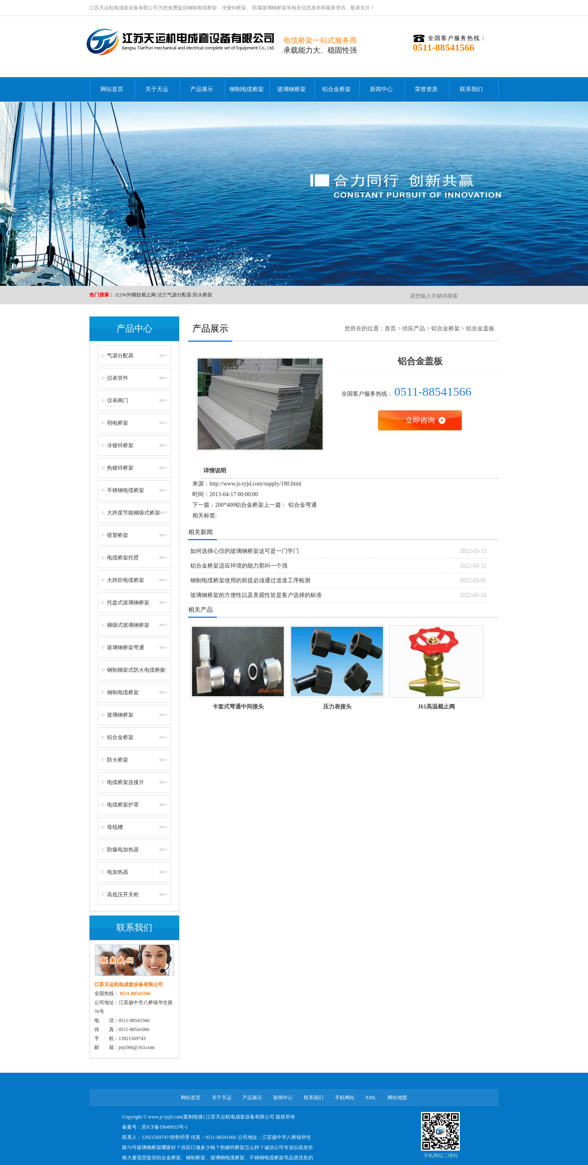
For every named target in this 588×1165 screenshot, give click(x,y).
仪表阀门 (117, 400)
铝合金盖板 (480, 328)
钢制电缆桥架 (202, 8)
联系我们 (471, 89)
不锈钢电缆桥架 (125, 490)
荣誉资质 (426, 89)
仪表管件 (117, 378)
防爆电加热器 (123, 849)
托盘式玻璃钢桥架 (128, 602)
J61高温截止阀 (436, 707)
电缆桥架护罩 (123, 805)
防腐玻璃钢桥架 (269, 8)
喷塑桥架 (117, 535)
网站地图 (397, 1097)
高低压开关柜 (123, 894)
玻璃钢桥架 (291, 89)
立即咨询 (420, 420)
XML (370, 1097)
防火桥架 (202, 295)
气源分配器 (120, 355)
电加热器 (117, 872)
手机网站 (344, 1097)
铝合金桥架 (336, 89)
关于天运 (156, 89)
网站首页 (111, 89)
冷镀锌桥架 (234, 8)
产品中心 (134, 328)
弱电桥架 (117, 423)
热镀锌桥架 (120, 468)
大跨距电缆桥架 (125, 580)
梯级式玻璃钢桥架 (128, 625)
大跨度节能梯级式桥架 (133, 513)
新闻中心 (381, 89)
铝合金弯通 (302, 505)
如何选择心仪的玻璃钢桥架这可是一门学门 (244, 551)
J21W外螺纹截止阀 (135, 295)
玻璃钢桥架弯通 (125, 647)
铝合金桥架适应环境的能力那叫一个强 (238, 566)
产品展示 (201, 89)
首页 (390, 328)
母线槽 (115, 827)
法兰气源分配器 (174, 295)
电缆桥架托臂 (123, 558)
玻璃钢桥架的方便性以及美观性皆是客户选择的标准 (256, 595)
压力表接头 (337, 707)
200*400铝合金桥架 (239, 505)
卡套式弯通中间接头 (238, 707)
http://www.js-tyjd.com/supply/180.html (255, 484)
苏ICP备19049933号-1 (165, 1127)
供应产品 (413, 328)
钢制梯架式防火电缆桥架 (136, 670)
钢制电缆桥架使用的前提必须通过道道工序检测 (250, 580)
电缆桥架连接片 (125, 782)
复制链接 (193, 1117)
